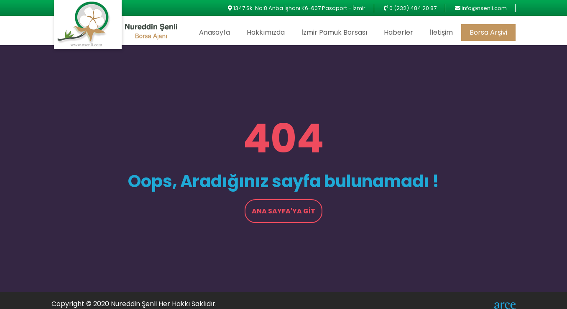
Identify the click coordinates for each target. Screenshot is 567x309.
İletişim (441, 32)
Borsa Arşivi (488, 32)
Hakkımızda (266, 32)
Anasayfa (214, 32)
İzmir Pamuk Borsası (334, 32)
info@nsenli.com (484, 8)
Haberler (398, 32)
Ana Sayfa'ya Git (283, 211)
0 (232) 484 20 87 (413, 8)
